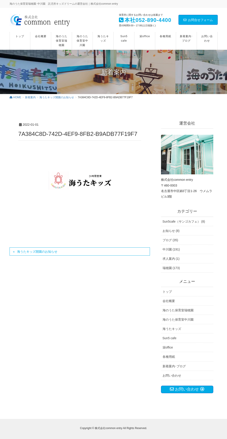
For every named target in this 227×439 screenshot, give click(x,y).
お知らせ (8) (171, 231)
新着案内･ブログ (174, 366)
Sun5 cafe (170, 338)
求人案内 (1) (171, 258)
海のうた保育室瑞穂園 (178, 310)
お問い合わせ (172, 375)
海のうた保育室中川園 (178, 319)
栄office (168, 347)
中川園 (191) (171, 249)
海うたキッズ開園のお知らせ (37, 251)
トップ (167, 291)
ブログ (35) (170, 240)
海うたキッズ (172, 329)
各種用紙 (169, 356)
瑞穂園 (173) (171, 268)
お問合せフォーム (198, 20)
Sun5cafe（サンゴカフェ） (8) (184, 221)
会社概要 (169, 301)
